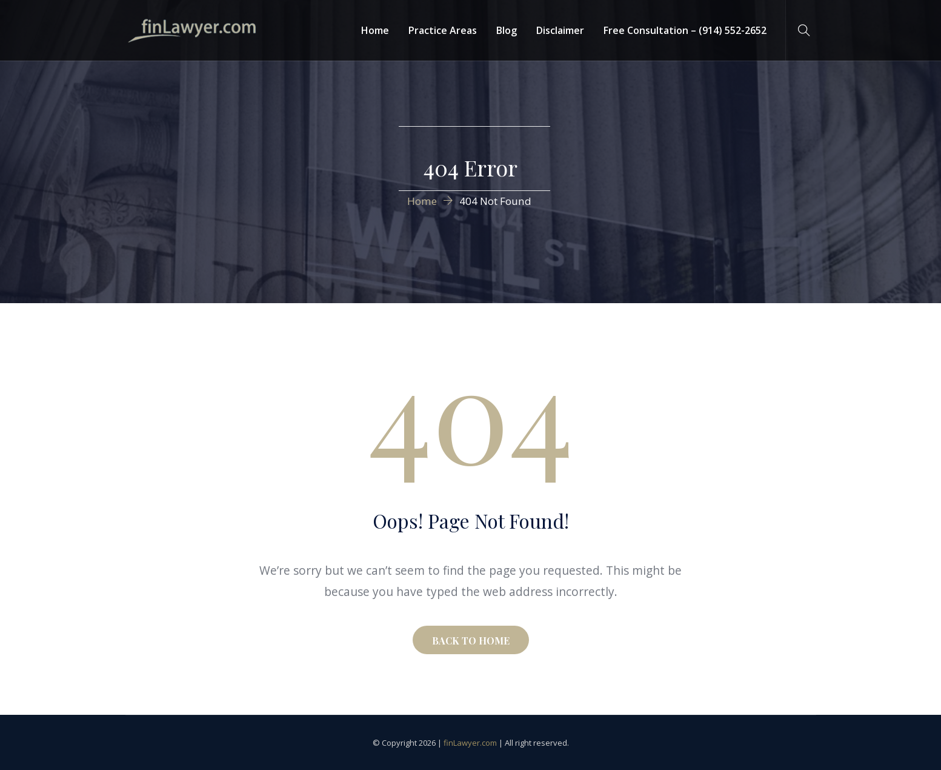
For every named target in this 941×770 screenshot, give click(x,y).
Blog (506, 30)
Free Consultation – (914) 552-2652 (685, 30)
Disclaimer (560, 30)
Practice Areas (442, 30)
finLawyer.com (470, 742)
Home (375, 30)
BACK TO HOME (471, 640)
